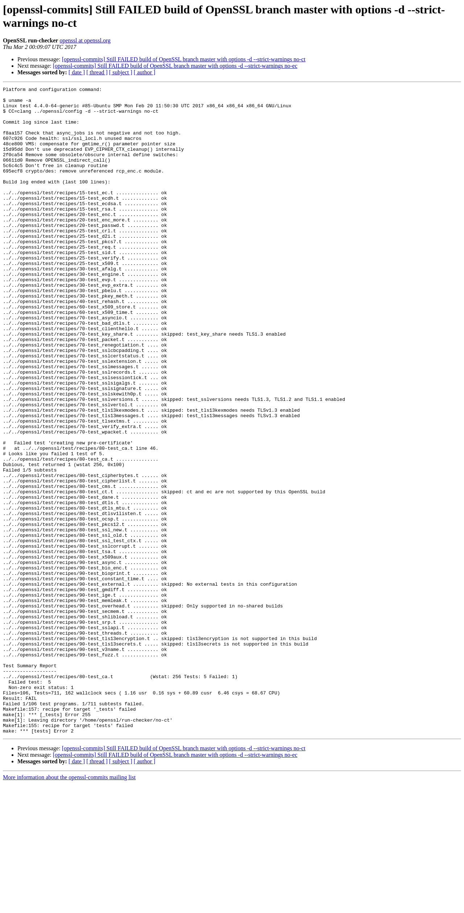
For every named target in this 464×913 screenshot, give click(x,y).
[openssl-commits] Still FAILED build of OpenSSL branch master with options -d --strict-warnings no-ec (175, 66)
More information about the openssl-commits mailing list (69, 907)
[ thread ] (97, 72)
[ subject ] (120, 72)
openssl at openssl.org (85, 40)
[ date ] (77, 72)
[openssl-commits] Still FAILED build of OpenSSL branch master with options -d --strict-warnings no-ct (184, 59)
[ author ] (145, 72)
